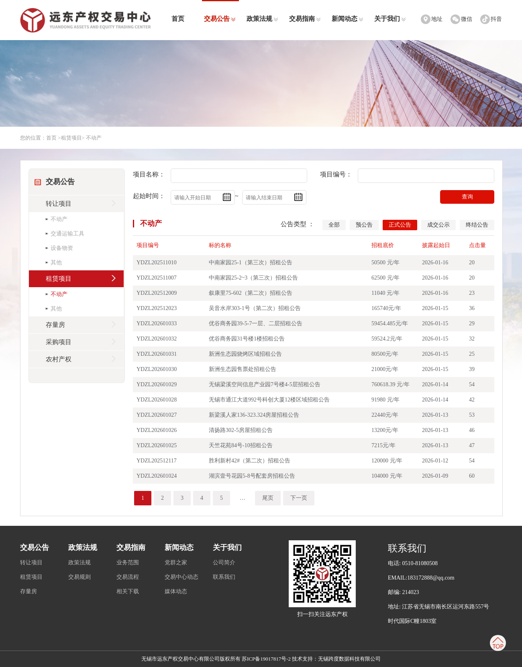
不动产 (151, 223)
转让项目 (31, 563)
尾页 (267, 498)
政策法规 (262, 18)
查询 (467, 196)
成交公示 (438, 225)
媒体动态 (176, 591)
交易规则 (79, 577)
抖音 (496, 19)
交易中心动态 (181, 577)
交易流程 (127, 577)
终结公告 (477, 225)
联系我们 (224, 577)
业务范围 (127, 563)
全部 (334, 225)
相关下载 (127, 591)
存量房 (28, 591)
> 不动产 (92, 138)
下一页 (298, 498)
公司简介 (224, 563)
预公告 (364, 225)
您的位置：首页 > (40, 138)
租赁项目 (71, 138)
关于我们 (390, 18)
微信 (466, 19)
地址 (436, 19)
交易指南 (305, 18)
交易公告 (220, 18)
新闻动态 (347, 18)
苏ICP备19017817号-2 (266, 659)
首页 (177, 18)
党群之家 (176, 563)
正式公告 (400, 225)
